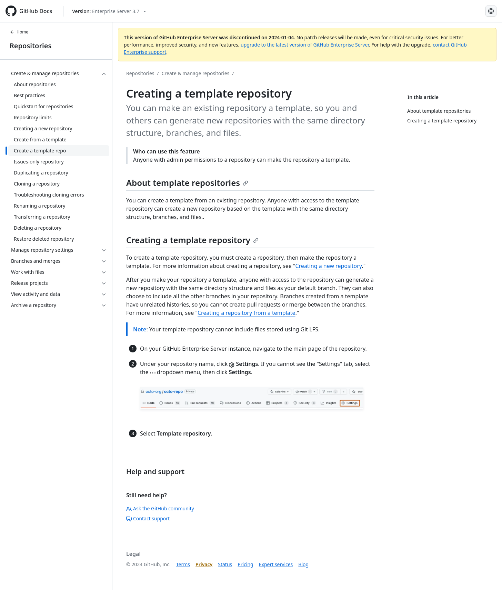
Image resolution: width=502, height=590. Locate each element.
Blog (303, 564)
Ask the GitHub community (160, 508)
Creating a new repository (328, 266)
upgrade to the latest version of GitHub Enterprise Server (305, 44)
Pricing (245, 564)
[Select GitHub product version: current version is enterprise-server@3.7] (109, 11)
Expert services (276, 564)
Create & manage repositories (196, 73)
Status (225, 564)
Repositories (30, 45)
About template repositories (187, 182)
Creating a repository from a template (246, 313)
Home (19, 32)
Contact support (148, 518)
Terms (183, 564)
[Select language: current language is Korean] (490, 11)
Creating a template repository (192, 240)
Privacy (203, 564)
